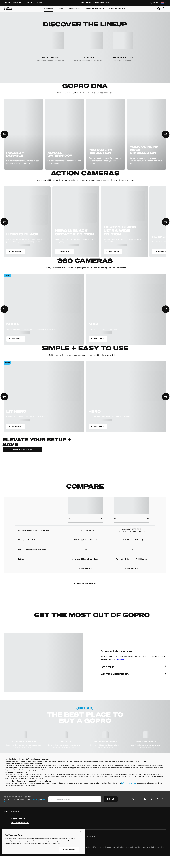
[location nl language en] (163, 3)
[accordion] (7, 3)
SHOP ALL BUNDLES (22, 449)
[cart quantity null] (164, 9)
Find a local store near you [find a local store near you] (20, 822)
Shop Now (120, 659)
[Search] (159, 9)
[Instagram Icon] (134, 799)
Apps (60, 9)
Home (6, 811)
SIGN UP (111, 799)
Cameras (48, 9)
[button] (133, 655)
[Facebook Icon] (144, 799)
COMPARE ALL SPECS (85, 583)
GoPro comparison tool (128, 783)
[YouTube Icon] (157, 799)
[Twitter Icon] (138, 799)
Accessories (74, 9)
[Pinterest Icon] (151, 799)
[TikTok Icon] (163, 799)
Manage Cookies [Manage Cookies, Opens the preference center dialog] (69, 849)
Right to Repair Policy (89, 836)
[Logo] (8, 8)
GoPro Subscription (95, 9)
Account (154, 3)
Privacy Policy (34, 800)
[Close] (80, 831)
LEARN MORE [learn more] (85, 568)
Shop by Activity (117, 9)
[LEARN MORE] (27, 223)
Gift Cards (38, 3)
